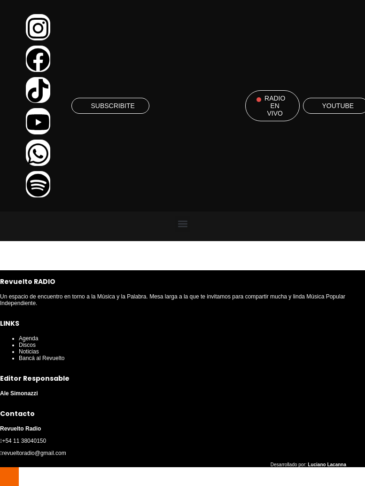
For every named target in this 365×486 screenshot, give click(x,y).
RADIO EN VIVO (274, 105)
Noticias (29, 351)
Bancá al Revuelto (41, 358)
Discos (27, 345)
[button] (182, 224)
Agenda (28, 338)
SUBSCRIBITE (112, 106)
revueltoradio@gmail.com (34, 453)
